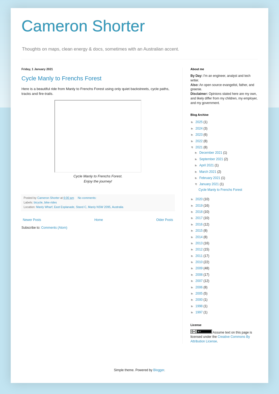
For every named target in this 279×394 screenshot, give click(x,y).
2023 (200, 135)
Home (98, 220)
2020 (200, 199)
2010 (200, 262)
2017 (200, 218)
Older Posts (164, 220)
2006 (200, 287)
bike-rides (50, 202)
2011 (200, 256)
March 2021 (208, 172)
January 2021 (209, 184)
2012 (200, 249)
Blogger (158, 370)
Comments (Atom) (54, 228)
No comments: (87, 197)
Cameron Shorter (83, 26)
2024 (200, 128)
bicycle (38, 202)
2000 (200, 300)
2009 (200, 268)
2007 (200, 281)
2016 (200, 224)
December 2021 (211, 153)
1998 (200, 306)
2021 (200, 147)
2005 (200, 293)
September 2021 (211, 159)
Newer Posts (32, 220)
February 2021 (210, 178)
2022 (200, 141)
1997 (200, 312)
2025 (200, 122)
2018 (200, 212)
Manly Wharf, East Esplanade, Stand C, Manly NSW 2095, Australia (79, 207)
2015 (200, 230)
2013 (200, 243)
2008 (200, 275)
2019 (200, 205)
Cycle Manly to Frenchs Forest (61, 78)
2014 (200, 237)
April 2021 (207, 165)
